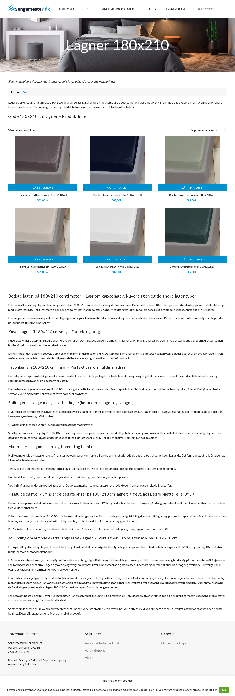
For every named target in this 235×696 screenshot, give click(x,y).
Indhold (16, 91)
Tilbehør (150, 9)
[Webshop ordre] (208, 130)
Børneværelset (176, 9)
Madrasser (66, 9)
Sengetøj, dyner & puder (118, 9)
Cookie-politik (147, 689)
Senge (88, 9)
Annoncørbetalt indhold (102, 643)
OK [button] (224, 689)
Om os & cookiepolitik (176, 643)
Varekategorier (96, 650)
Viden (89, 658)
